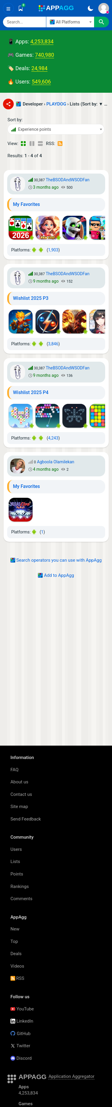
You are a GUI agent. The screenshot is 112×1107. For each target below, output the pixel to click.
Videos (17, 966)
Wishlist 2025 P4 (31, 392)
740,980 (44, 55)
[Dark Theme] (90, 8)
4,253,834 (42, 41)
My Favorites (26, 204)
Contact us (21, 794)
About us (19, 782)
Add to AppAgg (56, 575)
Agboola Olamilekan (55, 461)
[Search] (24, 22)
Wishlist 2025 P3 (31, 298)
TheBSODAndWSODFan (67, 179)
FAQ (14, 769)
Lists (15, 861)
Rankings (19, 886)
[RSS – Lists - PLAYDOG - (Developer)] (60, 144)
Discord (21, 1058)
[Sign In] (103, 8)
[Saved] (20, 8)
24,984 (39, 68)
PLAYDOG (56, 104)
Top (14, 941)
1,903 (53, 250)
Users (16, 849)
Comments (21, 898)
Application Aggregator (71, 1076)
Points (16, 874)
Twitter (20, 1045)
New (14, 929)
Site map (19, 806)
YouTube (22, 1009)
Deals (16, 953)
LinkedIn (21, 1021)
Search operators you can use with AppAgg (56, 560)
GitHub (20, 1033)
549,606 (41, 81)
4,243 (53, 438)
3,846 (53, 343)
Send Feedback (25, 819)
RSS (17, 978)
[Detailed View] (32, 144)
